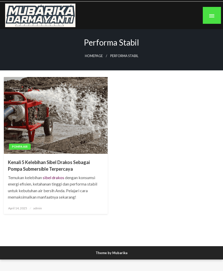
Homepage (94, 56)
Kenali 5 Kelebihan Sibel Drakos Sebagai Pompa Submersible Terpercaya (49, 165)
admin (37, 208)
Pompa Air (20, 146)
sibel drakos (53, 177)
